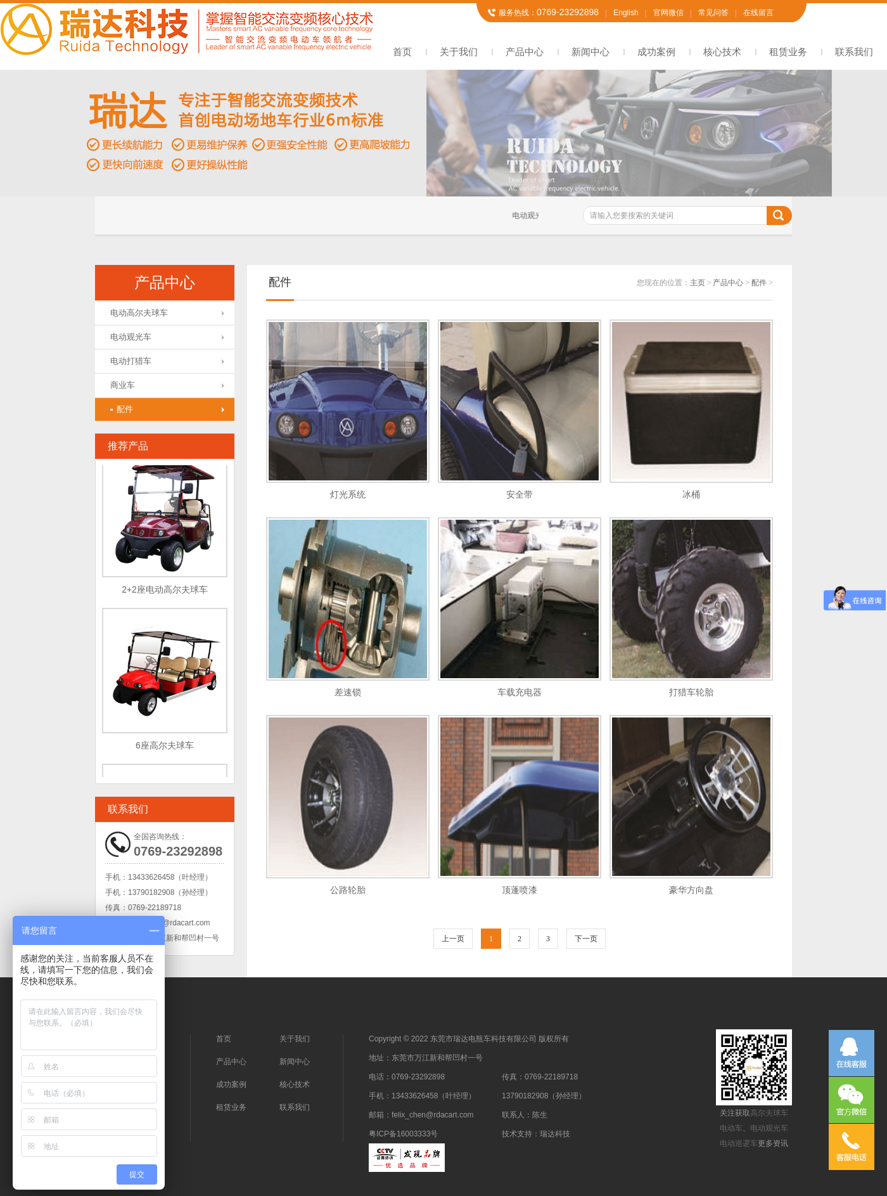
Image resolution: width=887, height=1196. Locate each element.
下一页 (586, 938)
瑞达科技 (555, 1133)
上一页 (453, 938)
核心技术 (722, 51)
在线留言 (758, 12)
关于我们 (459, 51)
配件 (121, 409)
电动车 (731, 1128)
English (625, 12)
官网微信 (668, 12)
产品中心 (525, 51)
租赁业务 (788, 51)
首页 (402, 51)
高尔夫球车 (769, 1113)
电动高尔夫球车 (139, 313)
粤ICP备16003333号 (403, 1133)
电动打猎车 (130, 361)
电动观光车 (130, 337)
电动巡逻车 (739, 1143)
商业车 (122, 385)
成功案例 (656, 51)
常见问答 (713, 12)
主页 (697, 282)
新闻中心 (590, 51)
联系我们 (854, 51)
